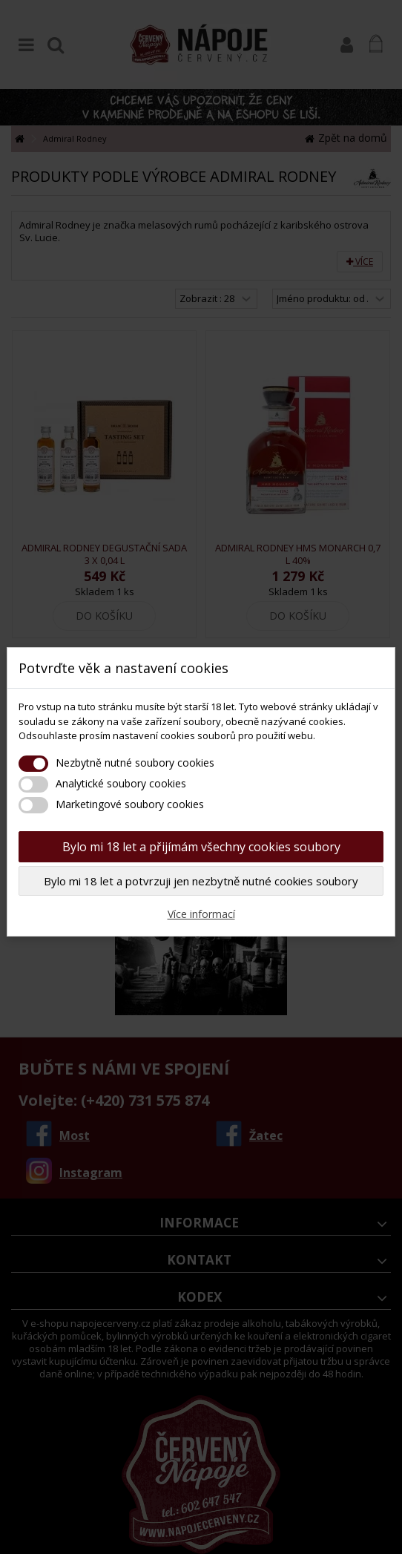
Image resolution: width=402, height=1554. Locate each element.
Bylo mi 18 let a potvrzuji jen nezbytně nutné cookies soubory (201, 880)
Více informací (201, 914)
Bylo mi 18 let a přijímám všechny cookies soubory (201, 847)
